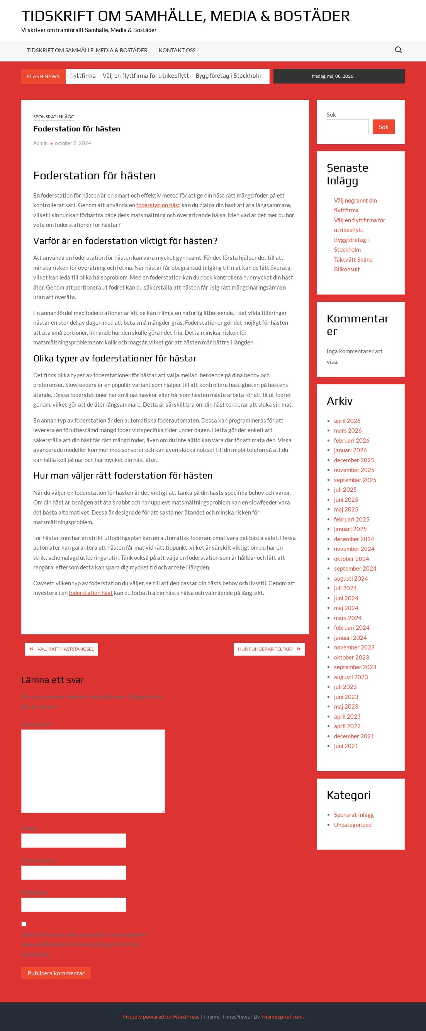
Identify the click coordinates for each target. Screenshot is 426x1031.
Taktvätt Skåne (353, 259)
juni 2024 (346, 598)
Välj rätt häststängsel (65, 649)
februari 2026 (352, 440)
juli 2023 (345, 686)
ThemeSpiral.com (282, 1016)
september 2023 (355, 666)
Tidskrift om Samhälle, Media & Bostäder (185, 15)
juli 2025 (345, 489)
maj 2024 (346, 607)
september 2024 (355, 568)
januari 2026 (350, 449)
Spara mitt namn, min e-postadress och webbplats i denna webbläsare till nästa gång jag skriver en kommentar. (85, 944)
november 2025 (354, 469)
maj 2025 (346, 509)
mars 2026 (348, 430)
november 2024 (354, 548)
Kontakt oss (177, 50)
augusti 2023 (351, 676)
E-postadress (39, 860)
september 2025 (355, 479)
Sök (331, 114)
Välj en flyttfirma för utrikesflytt (146, 75)
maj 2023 (346, 706)
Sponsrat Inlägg (54, 116)
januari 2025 (350, 528)
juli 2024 (345, 588)
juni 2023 (346, 696)
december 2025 (354, 460)
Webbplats (35, 892)
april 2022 (347, 726)
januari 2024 (350, 637)
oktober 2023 (351, 657)
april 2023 (347, 716)
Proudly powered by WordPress (160, 1016)
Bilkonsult (347, 269)
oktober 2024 (351, 558)
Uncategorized (353, 824)
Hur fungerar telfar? (265, 649)
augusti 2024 (351, 578)
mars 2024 (348, 617)
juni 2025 (346, 499)
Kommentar (38, 724)
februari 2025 (352, 519)
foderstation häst (158, 204)
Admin (40, 143)
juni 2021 (346, 745)
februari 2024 (352, 627)
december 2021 (354, 736)
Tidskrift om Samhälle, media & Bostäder (87, 50)
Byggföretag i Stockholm (229, 75)
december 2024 (354, 538)
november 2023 (354, 647)
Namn (30, 828)
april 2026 (347, 420)
